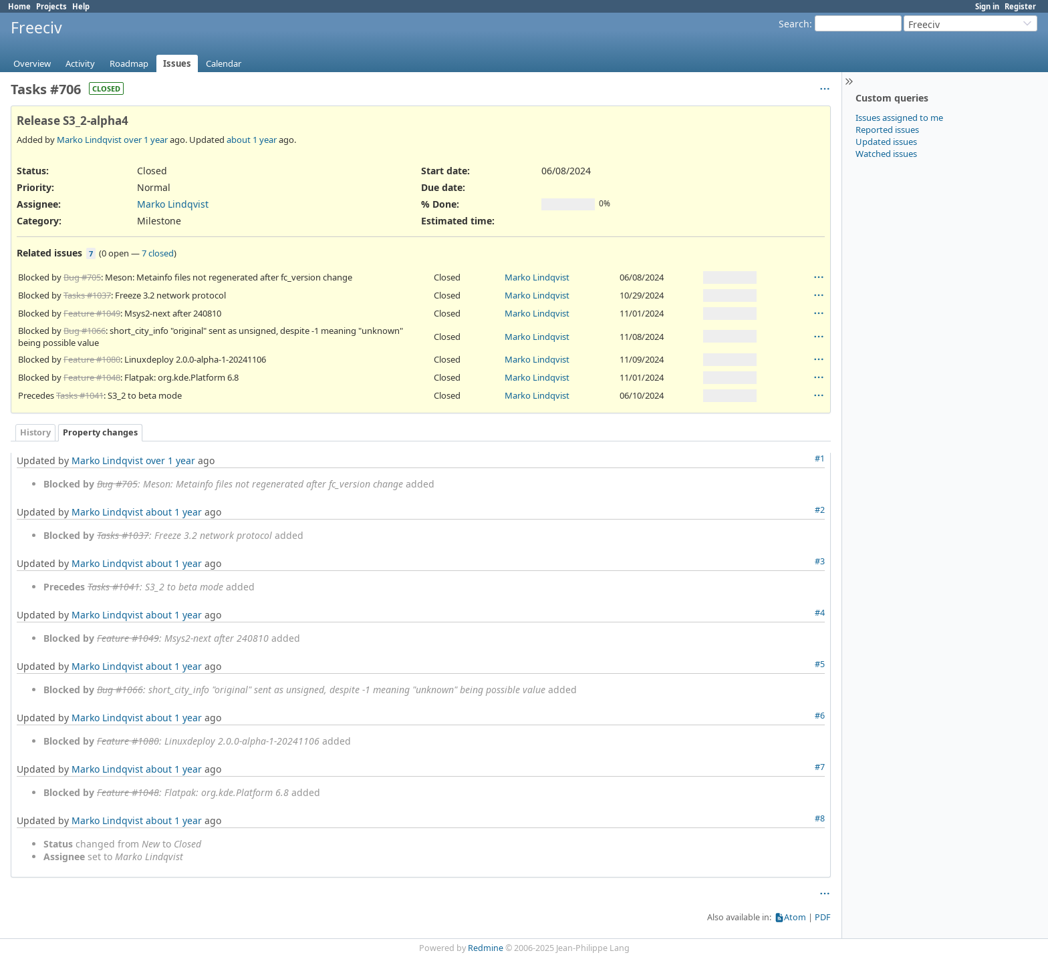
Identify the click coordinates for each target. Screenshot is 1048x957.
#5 (820, 664)
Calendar (223, 63)
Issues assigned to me (899, 118)
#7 (820, 767)
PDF (823, 917)
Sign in (987, 6)
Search (794, 23)
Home (19, 6)
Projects (51, 6)
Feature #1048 (91, 377)
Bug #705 (82, 277)
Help (81, 6)
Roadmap (129, 63)
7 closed (158, 253)
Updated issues (886, 142)
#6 (820, 715)
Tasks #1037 (87, 295)
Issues (177, 63)
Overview (32, 63)
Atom (795, 917)
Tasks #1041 (80, 395)
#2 (820, 510)
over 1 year (146, 140)
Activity (80, 63)
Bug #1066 (84, 331)
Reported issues (887, 130)
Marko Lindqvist (89, 140)
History (35, 432)
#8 (820, 818)
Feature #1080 (91, 359)
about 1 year (252, 140)
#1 (820, 458)
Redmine (485, 948)
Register (1020, 6)
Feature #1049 (91, 313)
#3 (820, 561)
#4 (820, 612)
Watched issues (886, 154)
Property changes (100, 432)
